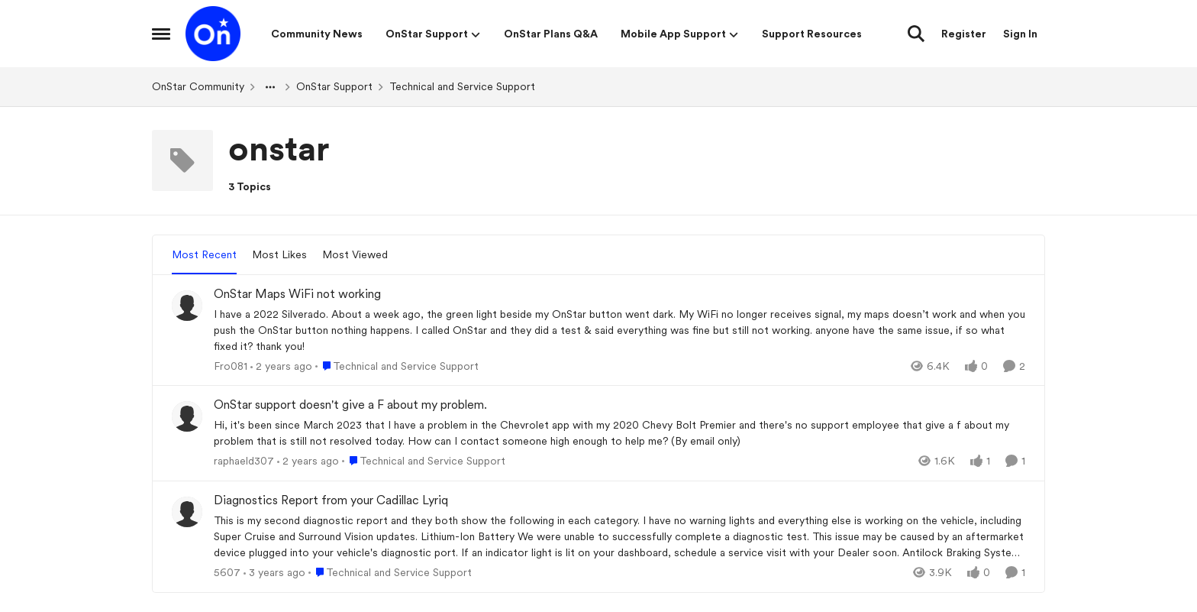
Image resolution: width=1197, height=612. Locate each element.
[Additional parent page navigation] (270, 87)
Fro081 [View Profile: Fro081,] (230, 365)
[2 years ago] (281, 366)
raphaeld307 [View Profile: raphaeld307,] (244, 461)
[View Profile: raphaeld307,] (187, 416)
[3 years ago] (274, 573)
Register (963, 34)
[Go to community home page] (213, 33)
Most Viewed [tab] (355, 254)
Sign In (1020, 34)
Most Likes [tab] (279, 254)
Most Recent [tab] (204, 254)
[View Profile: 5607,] (187, 512)
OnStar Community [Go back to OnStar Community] (198, 86)
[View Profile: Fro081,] (187, 305)
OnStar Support (334, 86)
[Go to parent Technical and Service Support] (397, 366)
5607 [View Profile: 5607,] (227, 572)
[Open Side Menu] (161, 33)
